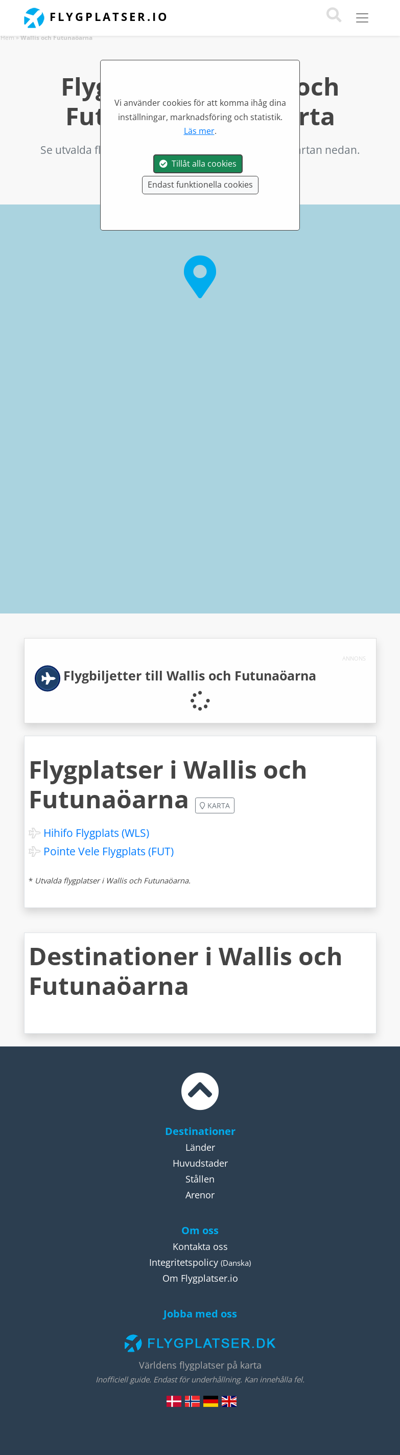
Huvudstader (200, 1163)
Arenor (200, 1195)
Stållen (200, 1179)
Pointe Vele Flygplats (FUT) (108, 851)
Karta (215, 805)
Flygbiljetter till (189, 675)
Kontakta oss (200, 1246)
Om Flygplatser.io (200, 1278)
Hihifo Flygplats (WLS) (96, 833)
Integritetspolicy (183, 1262)
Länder (200, 1147)
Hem (7, 37)
